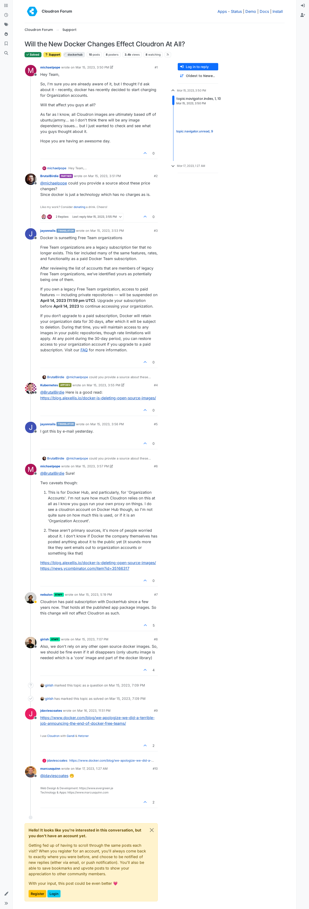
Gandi (71, 736)
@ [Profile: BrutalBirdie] (52, 392)
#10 (155, 768)
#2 (156, 176)
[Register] (303, 15)
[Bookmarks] (6, 44)
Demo (250, 11)
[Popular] (6, 34)
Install (278, 11)
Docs (264, 11)
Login (54, 894)
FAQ (84, 350)
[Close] (151, 830)
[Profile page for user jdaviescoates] (30, 714)
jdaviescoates (51, 710)
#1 (156, 67)
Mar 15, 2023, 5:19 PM (95, 594)
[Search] (6, 53)
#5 (156, 424)
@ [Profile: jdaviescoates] (54, 775)
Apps (222, 11)
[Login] (303, 6)
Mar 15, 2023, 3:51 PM (104, 176)
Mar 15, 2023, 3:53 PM (107, 230)
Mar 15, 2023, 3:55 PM (103, 385)
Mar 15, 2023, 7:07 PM (91, 639)
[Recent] (6, 15)
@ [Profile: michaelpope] (53, 183)
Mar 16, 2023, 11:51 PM (94, 710)
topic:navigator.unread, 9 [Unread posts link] (194, 131)
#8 (156, 639)
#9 (156, 710)
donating (79, 207)
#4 (156, 385)
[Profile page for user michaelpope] (30, 70)
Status (236, 11)
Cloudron (53, 736)
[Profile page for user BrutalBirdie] (30, 179)
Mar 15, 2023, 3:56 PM (107, 424)
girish (44, 639)
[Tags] (6, 25)
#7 (156, 594)
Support (52, 54)
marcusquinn (50, 768)
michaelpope (50, 67)
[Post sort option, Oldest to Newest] (198, 76)
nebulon (46, 594)
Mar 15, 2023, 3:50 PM (92, 67)
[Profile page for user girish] (30, 642)
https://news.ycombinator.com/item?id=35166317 (84, 568)
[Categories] (6, 6)
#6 (156, 466)
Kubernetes (49, 385)
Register (37, 894)
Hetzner (83, 736)
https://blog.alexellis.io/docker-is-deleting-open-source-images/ (98, 398)
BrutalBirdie (49, 176)
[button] (6, 894)
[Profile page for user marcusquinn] (30, 772)
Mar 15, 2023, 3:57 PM (92, 466)
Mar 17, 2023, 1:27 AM (92, 768)
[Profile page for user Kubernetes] (30, 388)
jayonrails (48, 230)
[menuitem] (303, 6)
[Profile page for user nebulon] (30, 598)
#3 (156, 230)
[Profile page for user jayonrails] (30, 234)
